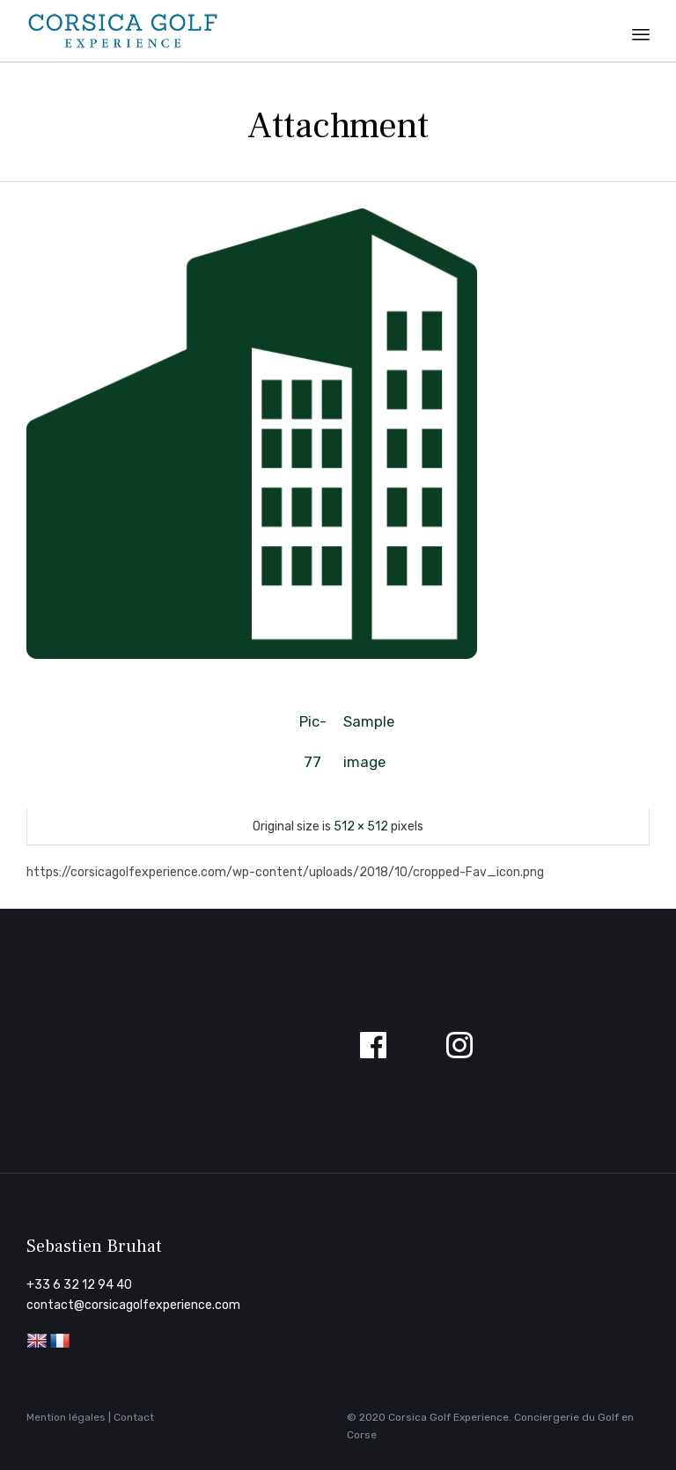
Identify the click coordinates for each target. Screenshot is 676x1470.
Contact (134, 1417)
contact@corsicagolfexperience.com (133, 1305)
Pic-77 (313, 727)
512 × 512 (361, 826)
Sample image (363, 727)
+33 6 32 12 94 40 (79, 1284)
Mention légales (66, 1417)
